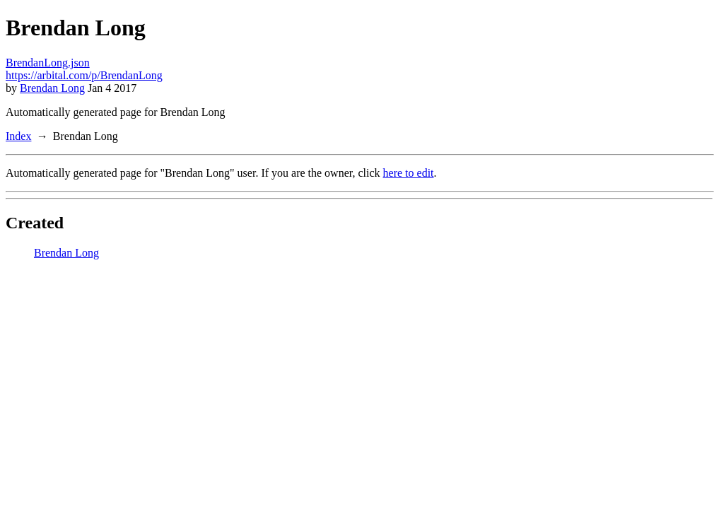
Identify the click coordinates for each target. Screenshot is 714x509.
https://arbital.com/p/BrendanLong (84, 75)
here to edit (408, 173)
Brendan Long (52, 88)
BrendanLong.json (48, 63)
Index (18, 136)
